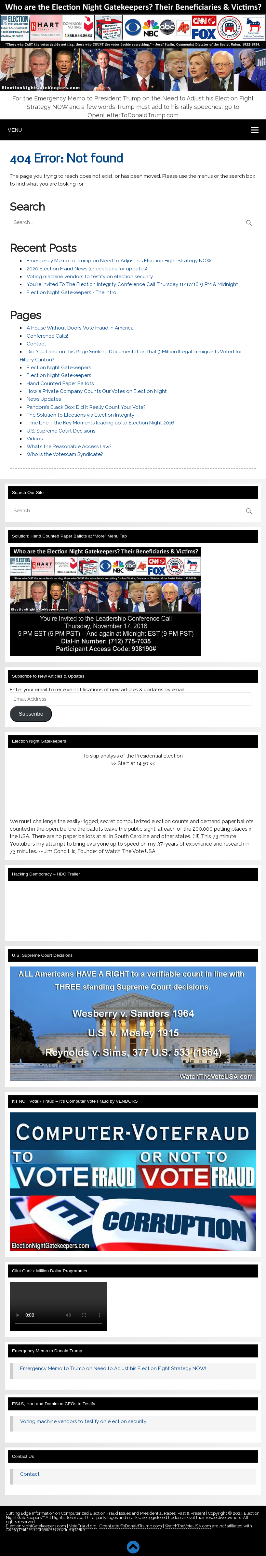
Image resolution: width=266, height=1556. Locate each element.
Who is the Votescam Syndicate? (65, 454)
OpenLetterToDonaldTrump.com (131, 1526)
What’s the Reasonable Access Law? (69, 446)
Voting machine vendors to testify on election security (90, 276)
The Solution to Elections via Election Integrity (80, 415)
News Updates (44, 399)
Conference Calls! (47, 336)
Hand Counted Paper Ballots (60, 383)
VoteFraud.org (83, 1526)
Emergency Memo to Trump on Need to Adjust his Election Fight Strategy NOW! (120, 261)
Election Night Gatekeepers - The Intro (71, 292)
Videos (35, 439)
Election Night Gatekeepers (59, 367)
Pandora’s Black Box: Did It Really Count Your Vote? (86, 407)
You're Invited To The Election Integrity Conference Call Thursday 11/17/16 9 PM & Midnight (132, 284)
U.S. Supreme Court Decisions (61, 431)
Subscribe (31, 714)
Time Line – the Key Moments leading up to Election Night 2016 (100, 423)
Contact (36, 344)
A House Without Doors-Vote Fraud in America (80, 328)
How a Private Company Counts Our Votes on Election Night (97, 391)
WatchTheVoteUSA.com (188, 1526)
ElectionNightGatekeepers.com (36, 1526)
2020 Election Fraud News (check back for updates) (87, 269)
